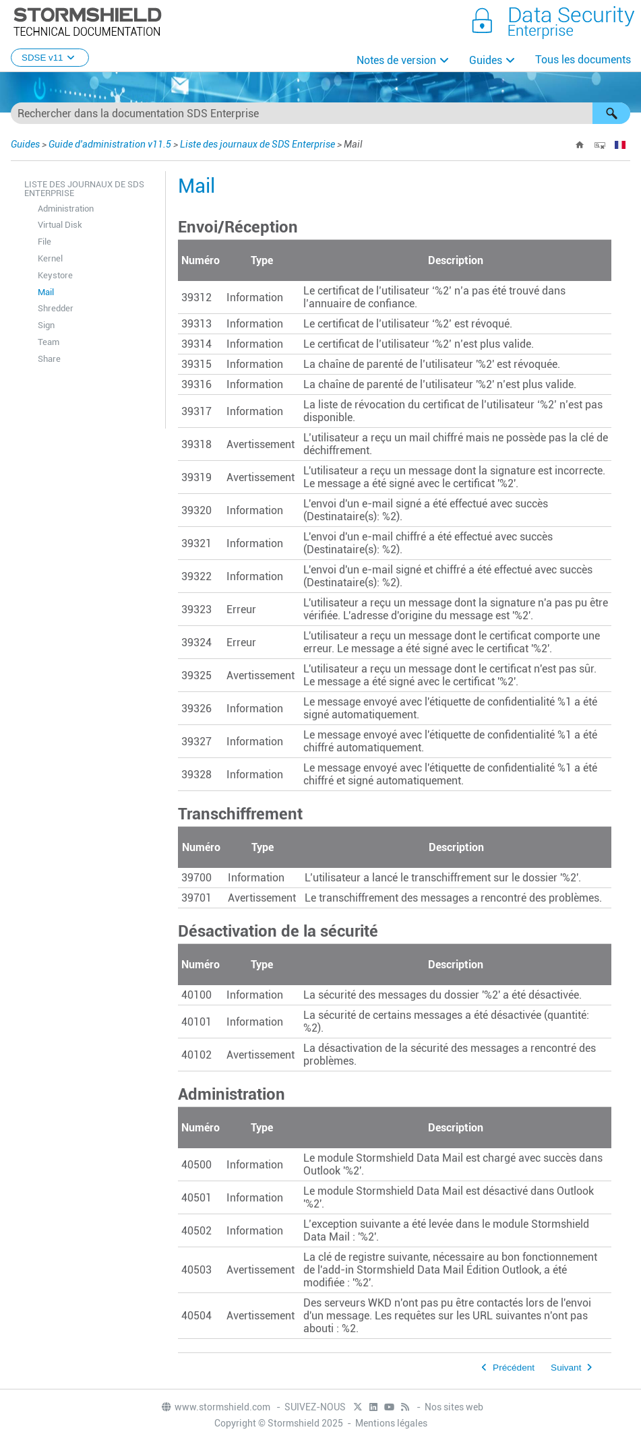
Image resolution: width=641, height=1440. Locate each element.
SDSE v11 (50, 58)
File (44, 242)
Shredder (55, 308)
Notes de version (396, 60)
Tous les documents (583, 59)
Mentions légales (391, 1423)
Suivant (566, 1368)
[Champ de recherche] (320, 113)
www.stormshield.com (215, 1407)
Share (49, 359)
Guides (485, 60)
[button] (611, 113)
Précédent (514, 1368)
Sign (46, 325)
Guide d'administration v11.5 (110, 144)
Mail (46, 292)
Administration (66, 209)
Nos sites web (454, 1407)
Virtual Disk (60, 225)
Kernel (50, 258)
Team (48, 342)
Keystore (55, 275)
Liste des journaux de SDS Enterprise (257, 144)
